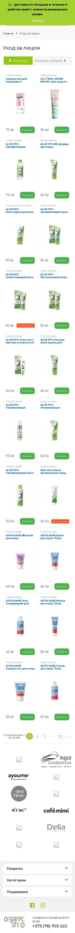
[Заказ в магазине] (50, 60)
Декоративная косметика (48, 141)
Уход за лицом (14, 75)
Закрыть (37, 20)
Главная (8, 33)
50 (60, 736)
